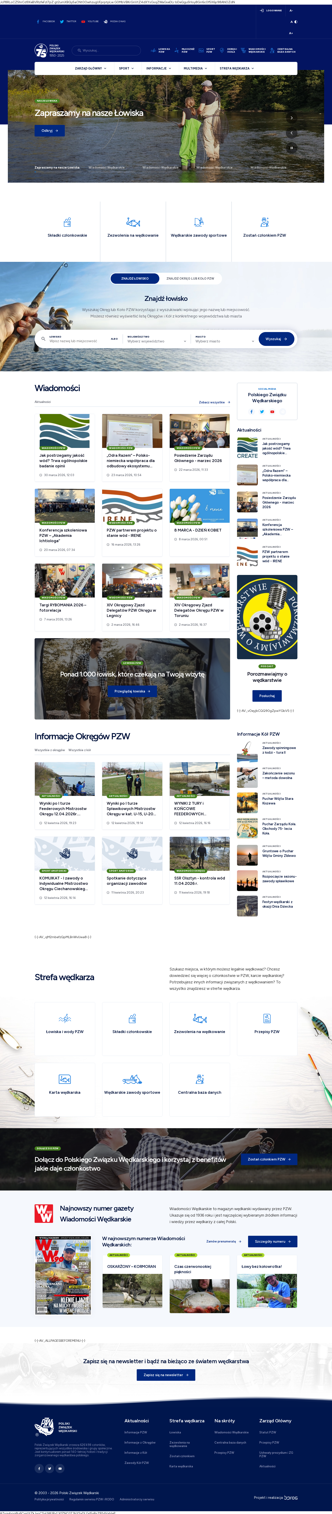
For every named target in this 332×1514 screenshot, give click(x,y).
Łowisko (55, 336)
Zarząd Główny (88, 68)
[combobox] (157, 341)
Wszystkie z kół (79, 750)
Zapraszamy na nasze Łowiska (57, 167)
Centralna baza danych (230, 1442)
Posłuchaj (267, 696)
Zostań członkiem (182, 1456)
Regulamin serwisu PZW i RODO (91, 1499)
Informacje (156, 68)
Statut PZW (267, 1432)
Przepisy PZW (224, 1452)
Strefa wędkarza (234, 68)
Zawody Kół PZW (137, 1463)
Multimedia (193, 68)
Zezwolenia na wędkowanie (179, 1444)
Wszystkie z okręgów (50, 750)
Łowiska (175, 1432)
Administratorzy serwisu (137, 1499)
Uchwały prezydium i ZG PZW (276, 1454)
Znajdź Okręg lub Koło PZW (190, 278)
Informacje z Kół (136, 1452)
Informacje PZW (136, 1432)
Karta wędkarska (181, 1466)
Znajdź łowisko (135, 278)
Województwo (138, 336)
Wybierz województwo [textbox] (145, 341)
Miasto (201, 336)
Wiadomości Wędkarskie (107, 167)
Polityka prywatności (49, 1499)
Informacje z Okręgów (140, 1442)
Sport (124, 68)
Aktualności (43, 402)
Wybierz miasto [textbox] (208, 341)
